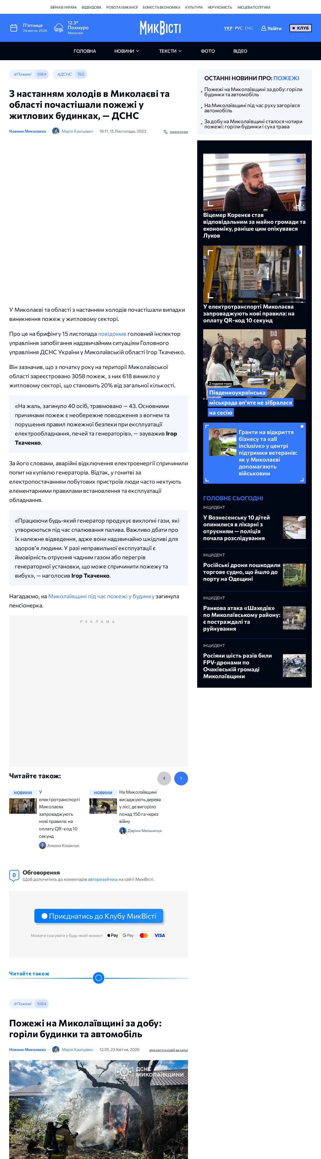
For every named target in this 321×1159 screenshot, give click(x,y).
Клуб (303, 28)
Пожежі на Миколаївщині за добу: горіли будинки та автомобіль (253, 91)
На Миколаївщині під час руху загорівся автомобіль (252, 107)
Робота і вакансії (122, 7)
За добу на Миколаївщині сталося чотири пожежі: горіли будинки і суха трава (253, 124)
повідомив (112, 333)
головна (85, 51)
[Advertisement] (98, 697)
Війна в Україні (63, 7)
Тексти (168, 51)
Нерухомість (220, 7)
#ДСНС (64, 74)
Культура (193, 7)
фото (208, 51)
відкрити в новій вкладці (168, 1050)
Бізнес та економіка (161, 7)
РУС (238, 28)
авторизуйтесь (103, 879)
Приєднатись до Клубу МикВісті (102, 915)
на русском (179, 132)
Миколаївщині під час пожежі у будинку (101, 596)
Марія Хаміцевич (77, 131)
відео (240, 51)
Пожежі (286, 77)
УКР (228, 28)
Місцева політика (254, 7)
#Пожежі (22, 74)
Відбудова (91, 7)
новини (124, 51)
